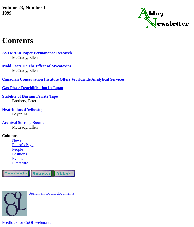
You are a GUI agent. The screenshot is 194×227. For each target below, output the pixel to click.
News (16, 140)
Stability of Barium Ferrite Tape (30, 96)
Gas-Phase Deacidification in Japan (32, 88)
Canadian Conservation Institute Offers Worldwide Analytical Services (63, 79)
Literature (20, 163)
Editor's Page (22, 145)
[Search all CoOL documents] (51, 193)
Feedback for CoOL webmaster (27, 222)
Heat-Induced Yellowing (22, 109)
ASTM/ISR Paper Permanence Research (37, 53)
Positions (19, 154)
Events (17, 158)
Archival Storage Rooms (23, 122)
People (17, 149)
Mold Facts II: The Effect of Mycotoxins (36, 66)
